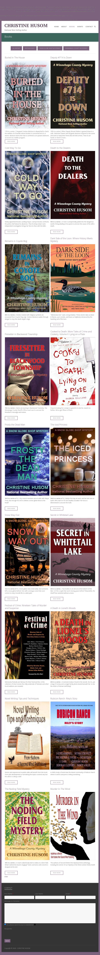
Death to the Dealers (60, 147)
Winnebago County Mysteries (76, 48)
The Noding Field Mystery (17, 788)
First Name (8, 894)
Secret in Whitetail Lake (61, 514)
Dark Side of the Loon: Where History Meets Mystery (71, 240)
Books (72, 27)
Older (6, 877)
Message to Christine (11, 901)
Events (80, 27)
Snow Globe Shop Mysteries (50, 48)
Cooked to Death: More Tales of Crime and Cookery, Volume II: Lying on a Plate (71, 333)
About (64, 27)
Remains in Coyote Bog (16, 240)
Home (56, 27)
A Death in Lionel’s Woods (63, 608)
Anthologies (30, 48)
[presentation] (19, 935)
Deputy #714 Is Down (61, 57)
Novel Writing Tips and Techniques (22, 698)
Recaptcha (8, 929)
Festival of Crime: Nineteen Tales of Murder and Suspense (26, 607)
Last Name (39, 894)
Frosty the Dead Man (15, 424)
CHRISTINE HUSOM (26, 25)
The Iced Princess (58, 424)
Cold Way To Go (13, 147)
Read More (11, 141)
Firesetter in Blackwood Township (21, 334)
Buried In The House (15, 57)
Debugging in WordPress (8, 11)
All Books (16, 48)
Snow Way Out (12, 514)
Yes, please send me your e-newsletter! (21, 925)
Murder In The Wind (60, 788)
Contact (89, 27)
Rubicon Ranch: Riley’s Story (63, 698)
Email (68, 894)
